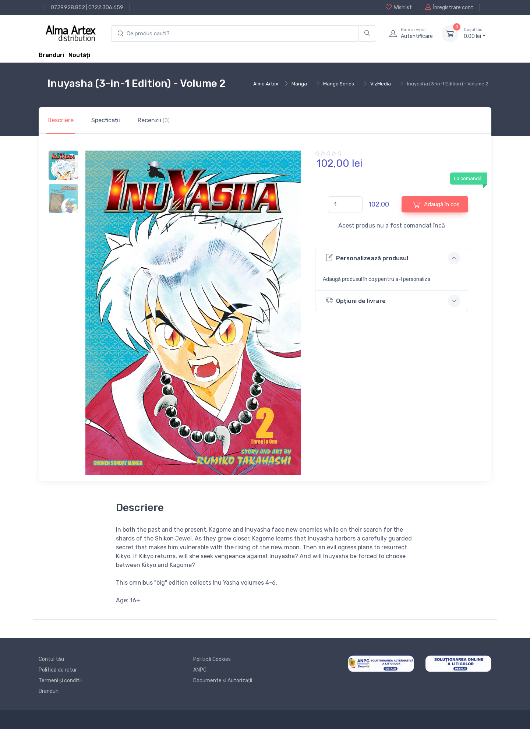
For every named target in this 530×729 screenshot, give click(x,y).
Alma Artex (265, 84)
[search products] (235, 33)
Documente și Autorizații (222, 680)
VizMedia (380, 84)
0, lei (474, 33)
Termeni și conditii (60, 680)
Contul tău (51, 659)
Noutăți (79, 55)
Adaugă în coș (436, 204)
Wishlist (399, 7)
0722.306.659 (105, 7)
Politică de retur (58, 670)
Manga (299, 84)
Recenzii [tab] (154, 120)
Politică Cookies (212, 659)
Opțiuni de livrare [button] (356, 300)
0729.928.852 (68, 7)
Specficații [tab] (105, 120)
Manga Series (338, 84)
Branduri (51, 55)
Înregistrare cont (449, 7)
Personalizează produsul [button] (367, 257)
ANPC (199, 670)
